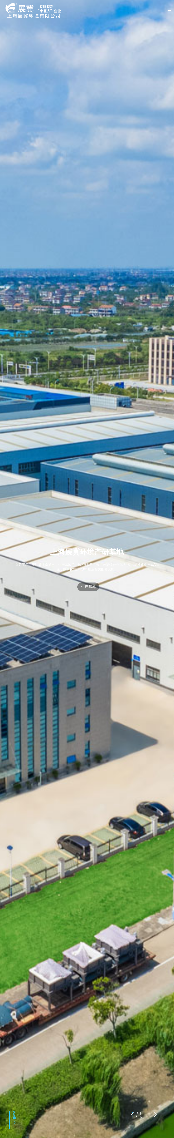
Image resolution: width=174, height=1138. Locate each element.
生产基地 (88, 587)
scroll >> (15, 1117)
